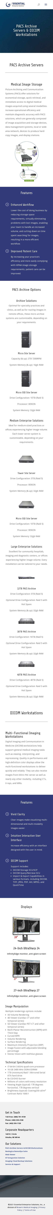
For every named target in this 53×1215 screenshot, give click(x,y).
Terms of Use (30, 1210)
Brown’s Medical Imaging (27, 1207)
